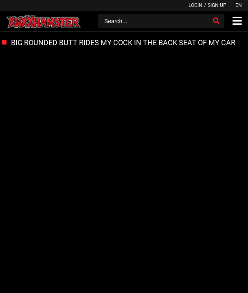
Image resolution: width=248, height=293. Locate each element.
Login (195, 5)
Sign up (217, 5)
